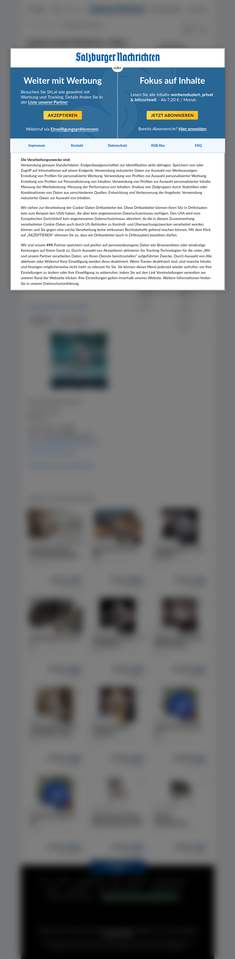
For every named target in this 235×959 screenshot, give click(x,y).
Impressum (36, 145)
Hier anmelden (193, 128)
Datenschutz (117, 145)
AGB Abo (158, 145)
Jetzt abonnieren (172, 115)
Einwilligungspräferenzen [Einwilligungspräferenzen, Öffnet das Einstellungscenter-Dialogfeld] (74, 128)
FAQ (198, 145)
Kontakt (77, 145)
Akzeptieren (63, 115)
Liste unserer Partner (48, 101)
